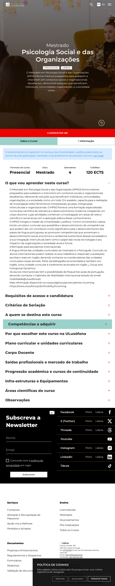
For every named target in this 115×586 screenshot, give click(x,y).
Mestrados (66, 514)
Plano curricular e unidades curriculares (44, 343)
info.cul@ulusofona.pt (74, 555)
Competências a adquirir (32, 324)
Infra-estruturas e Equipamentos (36, 381)
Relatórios (13, 565)
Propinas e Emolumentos (22, 550)
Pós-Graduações (69, 525)
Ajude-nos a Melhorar (19, 523)
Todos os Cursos (69, 530)
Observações (17, 400)
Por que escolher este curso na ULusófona (45, 333)
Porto (89, 412)
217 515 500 (67, 550)
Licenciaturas (67, 509)
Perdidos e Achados (19, 528)
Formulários (14, 560)
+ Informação (86, 141)
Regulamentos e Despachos (24, 555)
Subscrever (29, 474)
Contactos (13, 509)
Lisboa (66, 67)
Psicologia (51, 67)
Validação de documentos (22, 570)
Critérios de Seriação (25, 305)
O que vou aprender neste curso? (37, 183)
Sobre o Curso (28, 141)
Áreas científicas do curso (30, 390)
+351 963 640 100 (75, 557)
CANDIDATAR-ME (57, 132)
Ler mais (62, 90)
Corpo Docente (19, 352)
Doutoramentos (69, 520)
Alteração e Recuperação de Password (23, 516)
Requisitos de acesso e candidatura (39, 296)
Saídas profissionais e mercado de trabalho (46, 362)
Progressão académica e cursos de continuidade (51, 371)
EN (103, 4)
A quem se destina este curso (33, 315)
